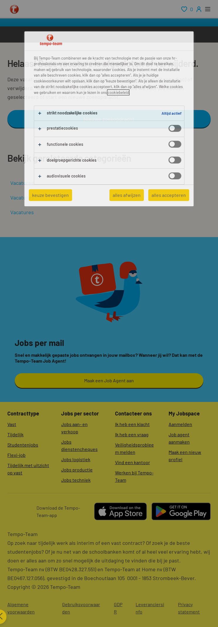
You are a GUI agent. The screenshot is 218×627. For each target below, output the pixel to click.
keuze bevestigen (50, 195)
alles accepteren (169, 195)
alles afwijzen (127, 195)
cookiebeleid (118, 92)
